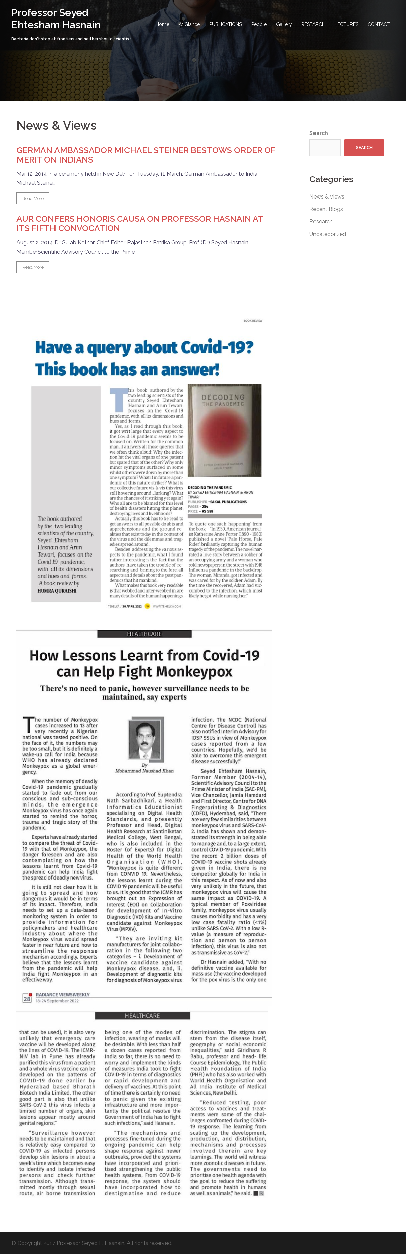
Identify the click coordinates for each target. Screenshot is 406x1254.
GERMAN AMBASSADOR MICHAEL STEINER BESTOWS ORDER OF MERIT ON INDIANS (145, 155)
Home (162, 24)
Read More (33, 198)
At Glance (189, 24)
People (259, 24)
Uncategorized (327, 234)
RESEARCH (313, 24)
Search (318, 133)
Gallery (284, 24)
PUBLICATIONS (225, 24)
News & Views (326, 196)
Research (321, 221)
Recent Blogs (326, 209)
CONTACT (379, 24)
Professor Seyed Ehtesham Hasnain (56, 19)
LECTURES (346, 24)
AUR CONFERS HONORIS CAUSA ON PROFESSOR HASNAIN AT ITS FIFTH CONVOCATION (139, 223)
